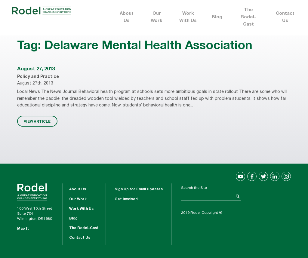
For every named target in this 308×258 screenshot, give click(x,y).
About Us (127, 17)
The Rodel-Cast (248, 17)
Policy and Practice (38, 77)
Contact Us (285, 17)
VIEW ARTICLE (37, 121)
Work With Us (188, 17)
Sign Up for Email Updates (139, 189)
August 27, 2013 (36, 69)
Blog (217, 17)
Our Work (156, 17)
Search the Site (194, 188)
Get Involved (126, 199)
